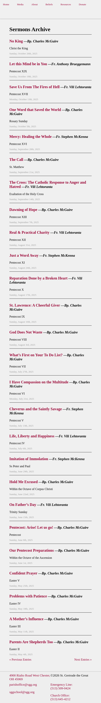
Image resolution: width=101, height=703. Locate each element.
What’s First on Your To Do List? (36, 355)
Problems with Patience (28, 596)
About (34, 4)
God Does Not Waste (25, 332)
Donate (82, 4)
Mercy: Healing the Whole (30, 137)
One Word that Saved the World (35, 110)
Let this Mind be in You (28, 64)
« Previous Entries (20, 659)
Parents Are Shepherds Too (31, 642)
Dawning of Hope (23, 210)
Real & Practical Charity (29, 232)
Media (20, 4)
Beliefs (49, 4)
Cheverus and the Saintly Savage (35, 409)
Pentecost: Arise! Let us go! (31, 527)
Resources (66, 4)
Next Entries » (83, 659)
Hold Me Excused (23, 482)
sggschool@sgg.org (21, 692)
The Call (16, 159)
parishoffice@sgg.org (23, 684)
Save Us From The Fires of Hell (34, 87)
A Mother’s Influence (26, 619)
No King (16, 41)
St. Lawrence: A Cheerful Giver (34, 305)
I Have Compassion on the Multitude (38, 382)
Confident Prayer (23, 573)
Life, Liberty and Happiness (31, 436)
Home (6, 4)
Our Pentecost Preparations (31, 550)
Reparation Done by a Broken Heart (38, 278)
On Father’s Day (22, 505)
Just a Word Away (23, 255)
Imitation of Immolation (28, 459)
